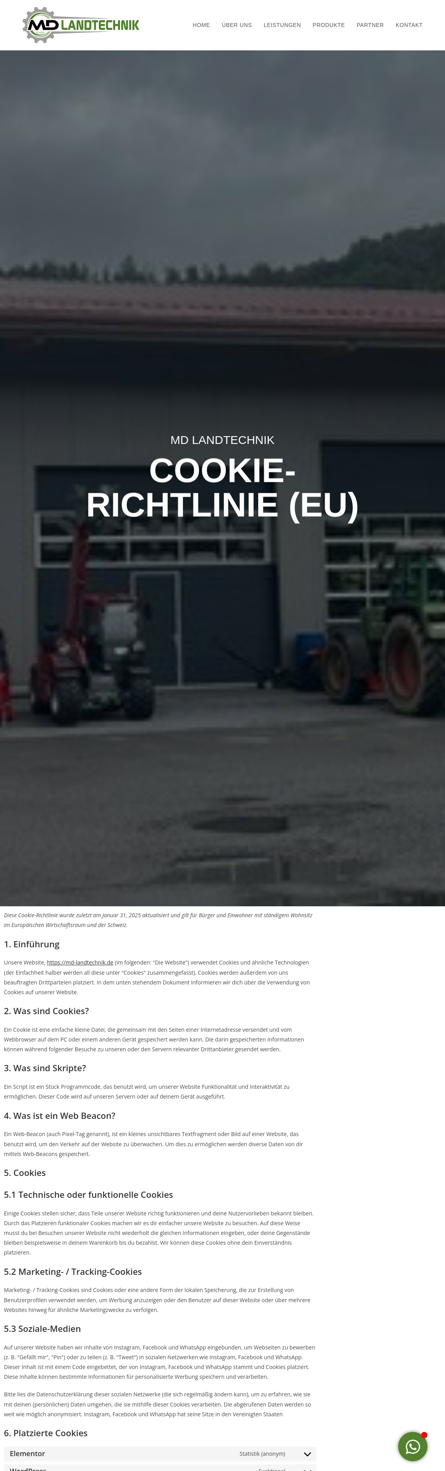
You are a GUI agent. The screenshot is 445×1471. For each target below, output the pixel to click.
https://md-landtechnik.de (80, 962)
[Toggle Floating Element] (412, 1446)
